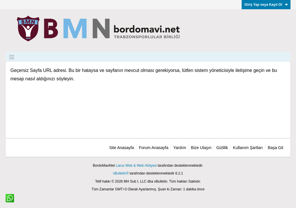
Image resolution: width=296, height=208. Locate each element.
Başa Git (275, 147)
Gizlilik (222, 147)
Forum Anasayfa (154, 147)
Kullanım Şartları (248, 147)
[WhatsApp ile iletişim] (9, 198)
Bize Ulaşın (201, 147)
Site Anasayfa (121, 147)
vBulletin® (121, 173)
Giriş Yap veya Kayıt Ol (266, 5)
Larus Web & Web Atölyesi (136, 166)
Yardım (179, 147)
